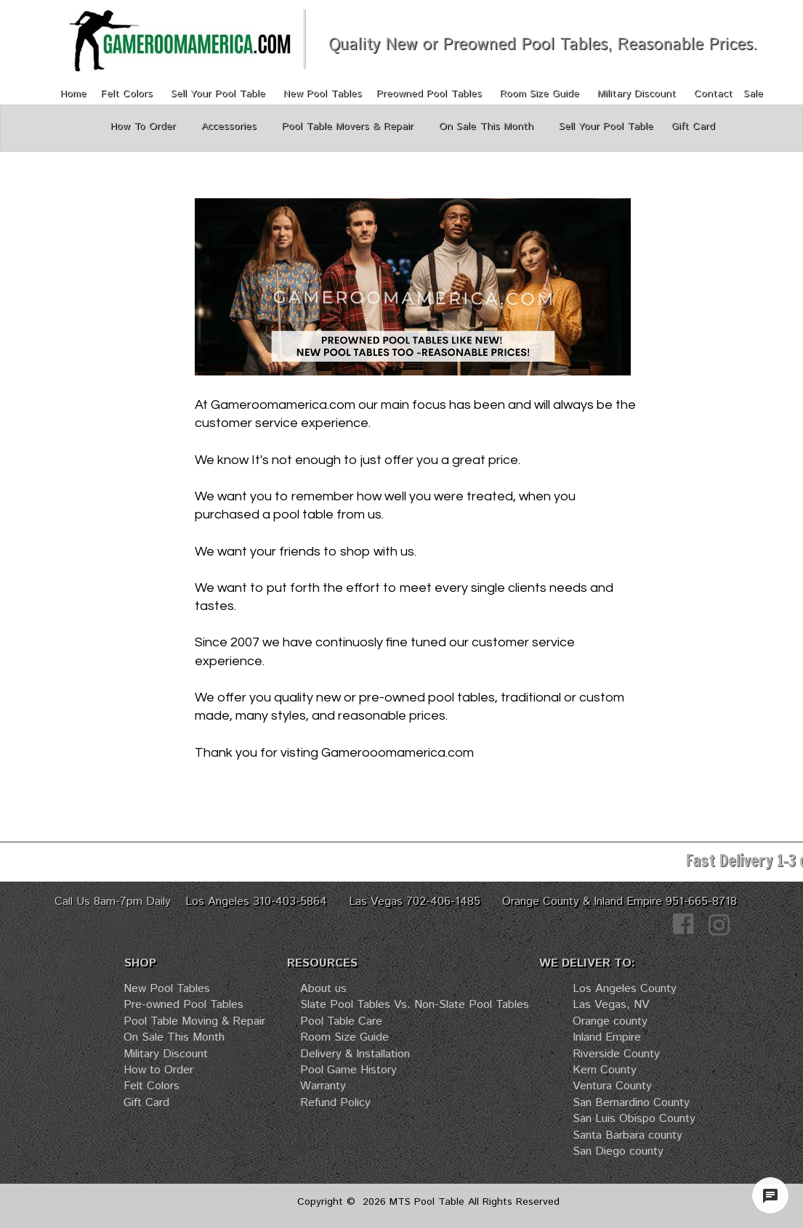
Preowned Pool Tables (429, 93)
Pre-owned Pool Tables (183, 1004)
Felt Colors (127, 93)
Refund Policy (335, 1102)
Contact (713, 93)
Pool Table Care (341, 1021)
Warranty (323, 1086)
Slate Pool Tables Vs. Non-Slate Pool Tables (414, 1004)
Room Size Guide (539, 93)
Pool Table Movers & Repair (349, 126)
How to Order (158, 1070)
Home (75, 93)
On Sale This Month (174, 1037)
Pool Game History (348, 1070)
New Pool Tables (322, 93)
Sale (753, 93)
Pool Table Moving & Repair (194, 1021)
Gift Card (146, 1102)
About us (323, 988)
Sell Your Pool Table (218, 93)
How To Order (146, 126)
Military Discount (638, 93)
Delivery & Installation (355, 1054)
